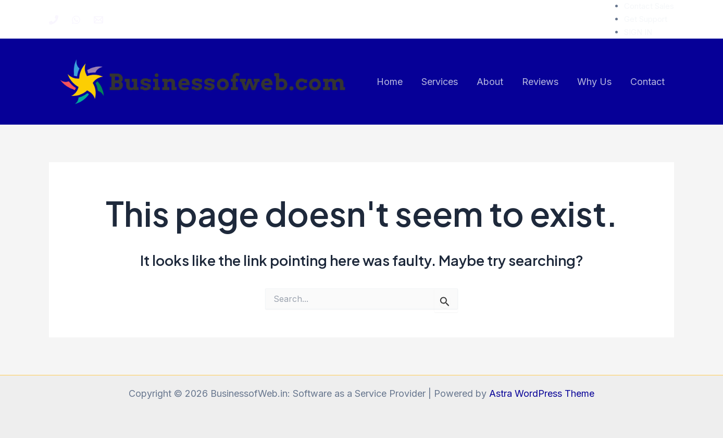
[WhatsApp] (76, 20)
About (490, 81)
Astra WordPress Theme (541, 393)
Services (439, 81)
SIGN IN (638, 32)
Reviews (540, 81)
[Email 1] (98, 20)
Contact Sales (649, 6)
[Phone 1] (53, 20)
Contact (647, 81)
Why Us (594, 81)
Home (390, 81)
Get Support (645, 19)
